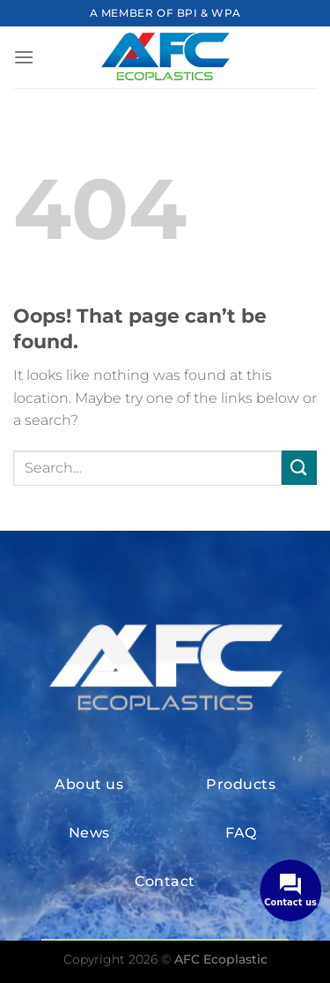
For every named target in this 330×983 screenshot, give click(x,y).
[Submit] (299, 468)
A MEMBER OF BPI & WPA (165, 12)
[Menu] (23, 56)
